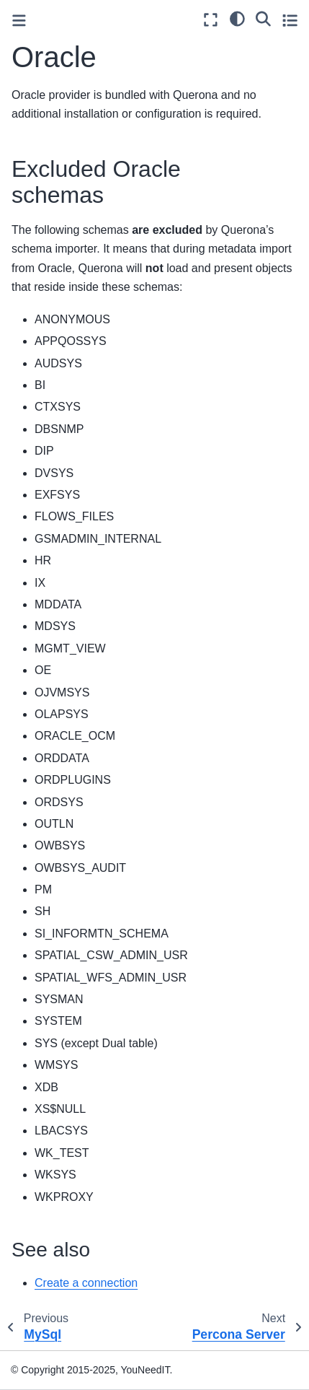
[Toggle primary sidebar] (19, 20)
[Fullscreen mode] (210, 20)
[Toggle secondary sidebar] (290, 20)
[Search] (263, 18)
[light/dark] (237, 18)
